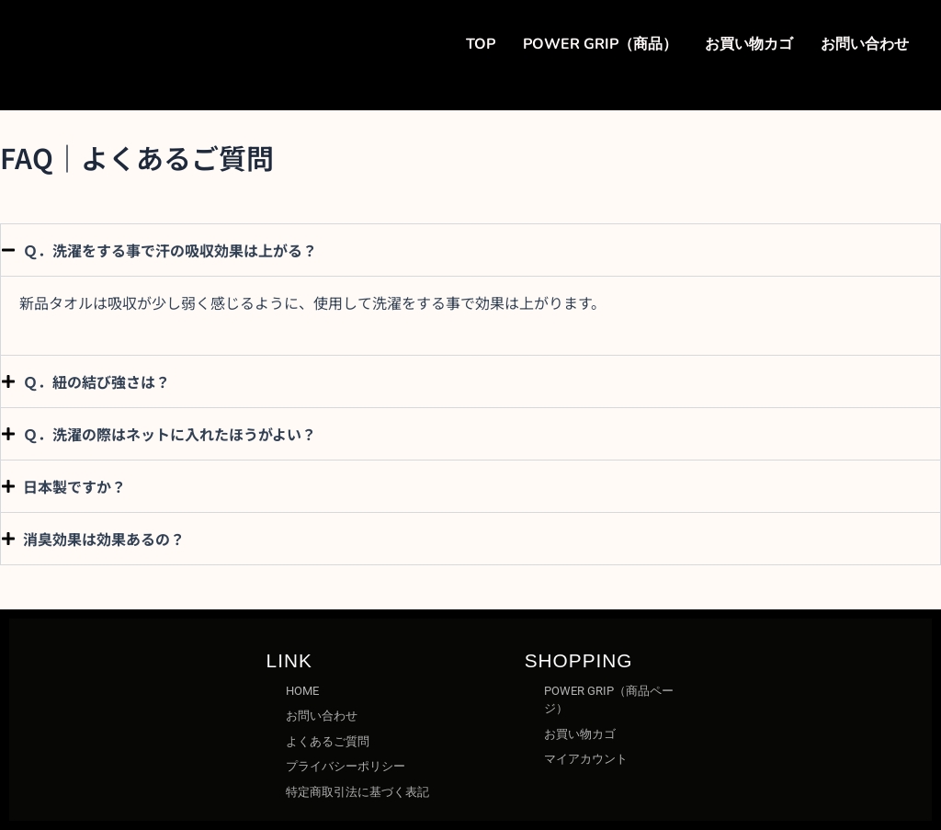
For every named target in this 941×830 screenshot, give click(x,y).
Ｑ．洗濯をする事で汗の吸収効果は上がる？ (170, 250)
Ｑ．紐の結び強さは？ (96, 381)
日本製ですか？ (74, 486)
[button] (470, 250)
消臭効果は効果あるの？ (104, 539)
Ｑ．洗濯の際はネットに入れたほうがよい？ (169, 434)
